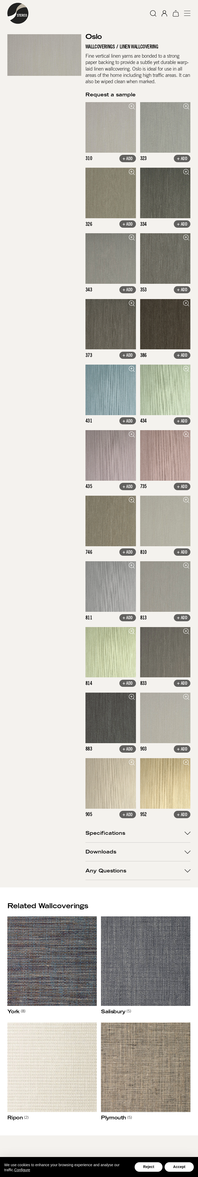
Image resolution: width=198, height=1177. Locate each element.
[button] (185, 13)
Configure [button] (22, 1170)
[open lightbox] (110, 127)
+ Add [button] (128, 159)
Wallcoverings (100, 46)
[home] (17, 13)
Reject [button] (148, 1167)
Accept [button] (179, 1167)
